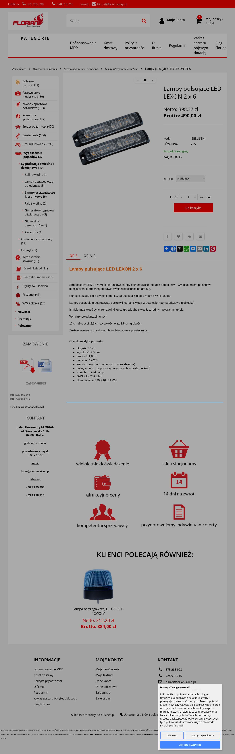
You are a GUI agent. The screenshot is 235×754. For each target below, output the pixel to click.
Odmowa (172, 735)
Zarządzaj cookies (202, 735)
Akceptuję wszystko (190, 744)
